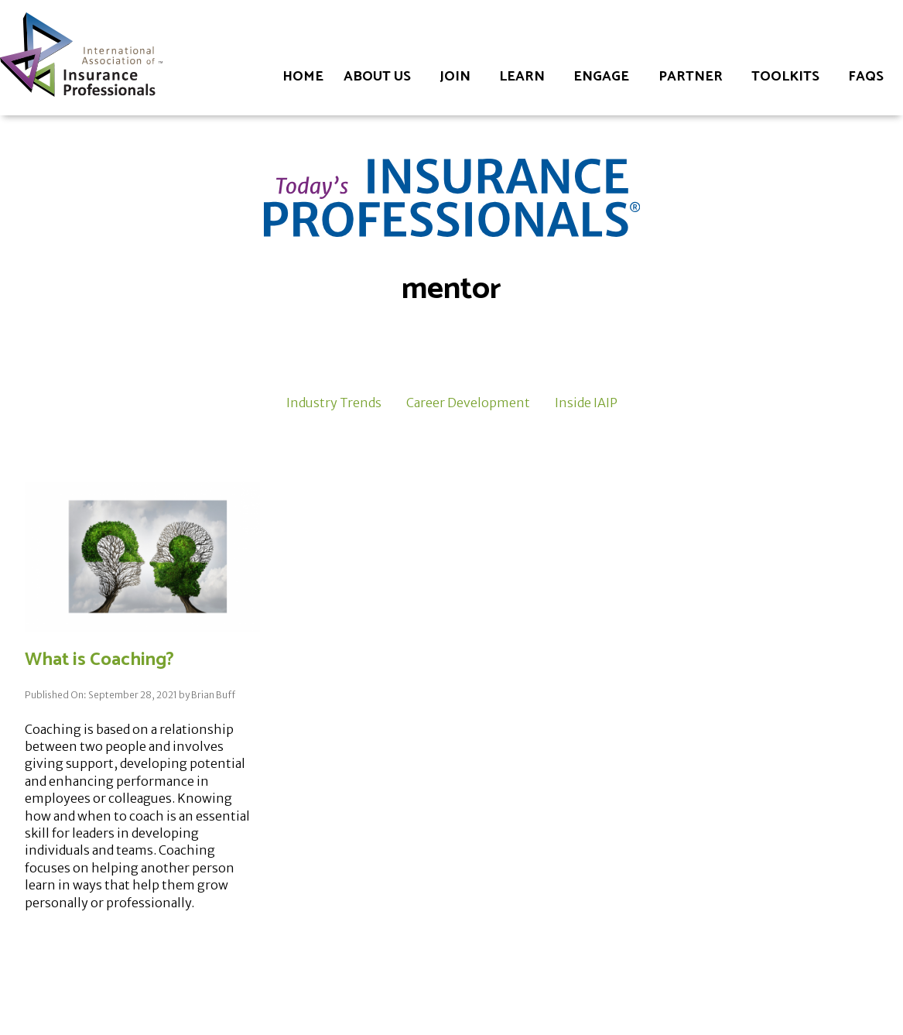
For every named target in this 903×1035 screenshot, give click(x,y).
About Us (377, 76)
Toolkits (785, 76)
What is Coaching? (99, 660)
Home (302, 76)
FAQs (866, 76)
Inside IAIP (586, 402)
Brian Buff (213, 695)
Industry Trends (333, 402)
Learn (522, 76)
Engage (601, 76)
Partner (690, 76)
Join (455, 76)
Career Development (468, 402)
